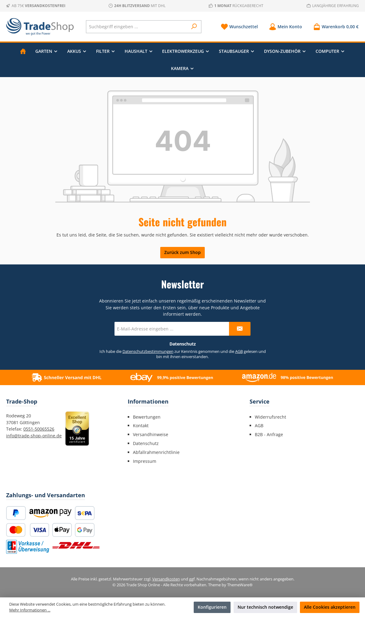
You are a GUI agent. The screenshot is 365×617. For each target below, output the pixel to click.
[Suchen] (194, 27)
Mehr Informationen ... (29, 610)
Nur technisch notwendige (265, 607)
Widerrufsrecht (270, 417)
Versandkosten (166, 579)
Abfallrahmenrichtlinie (156, 452)
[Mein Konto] (285, 26)
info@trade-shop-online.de (34, 436)
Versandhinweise (150, 434)
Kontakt (141, 425)
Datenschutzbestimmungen (147, 351)
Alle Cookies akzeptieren (329, 607)
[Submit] (239, 329)
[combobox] (137, 27)
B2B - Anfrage (269, 434)
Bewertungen (147, 417)
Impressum (144, 461)
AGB (239, 351)
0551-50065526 (38, 429)
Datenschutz (146, 443)
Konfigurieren (212, 607)
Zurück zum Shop (182, 252)
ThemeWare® (240, 585)
